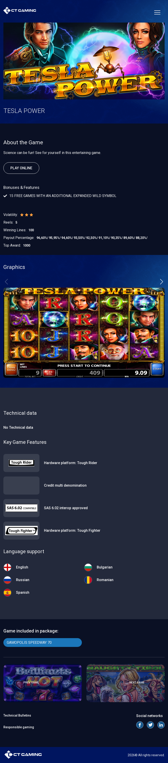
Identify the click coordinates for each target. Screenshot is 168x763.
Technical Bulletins (17, 715)
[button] (162, 282)
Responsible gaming (18, 727)
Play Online (21, 168)
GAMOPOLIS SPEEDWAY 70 (29, 642)
